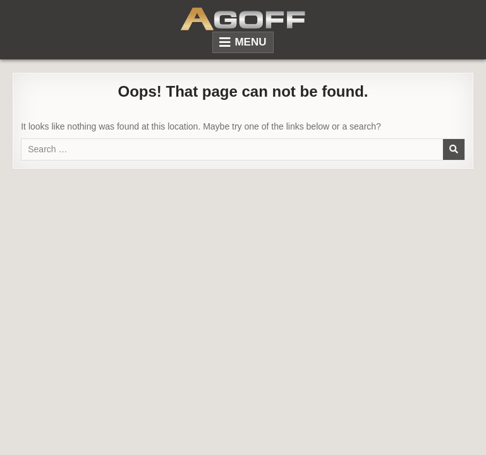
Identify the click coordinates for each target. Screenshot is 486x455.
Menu (250, 42)
